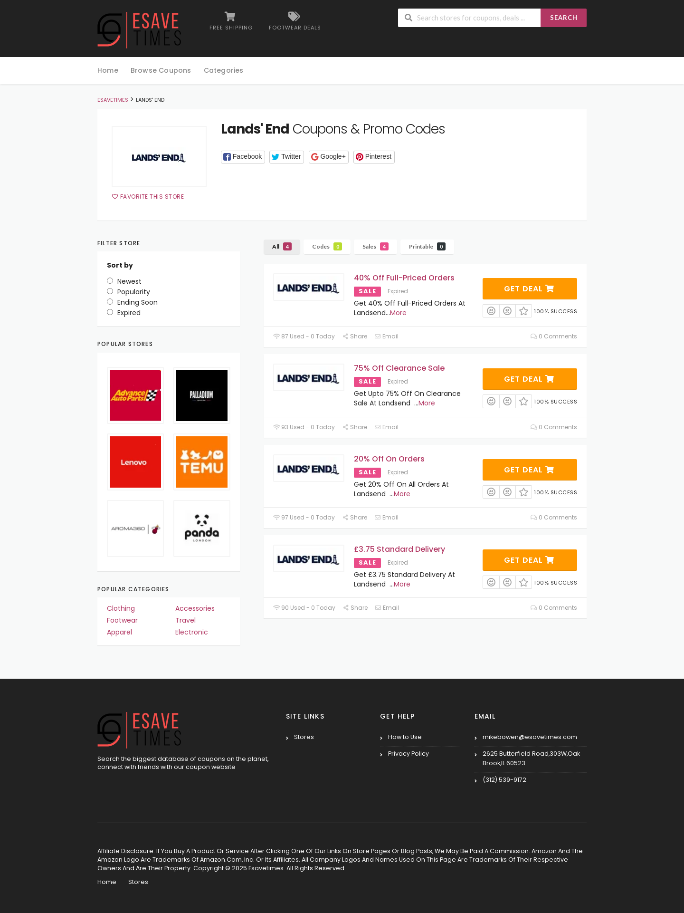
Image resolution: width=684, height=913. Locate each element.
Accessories (195, 608)
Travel (185, 620)
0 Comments (554, 336)
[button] (243, 157)
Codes (327, 246)
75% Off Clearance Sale (399, 368)
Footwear (122, 620)
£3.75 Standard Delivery (399, 549)
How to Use (405, 737)
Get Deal (529, 288)
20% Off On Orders (389, 458)
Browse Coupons (161, 70)
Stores (304, 737)
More (398, 312)
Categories (224, 70)
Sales (375, 246)
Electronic (191, 632)
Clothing (121, 608)
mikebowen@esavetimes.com (530, 737)
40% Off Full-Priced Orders (404, 277)
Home (107, 70)
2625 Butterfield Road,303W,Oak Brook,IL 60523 (531, 758)
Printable (427, 246)
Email (386, 336)
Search (564, 17)
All (282, 246)
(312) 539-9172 (504, 780)
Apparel (119, 632)
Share (354, 336)
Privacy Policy (408, 754)
